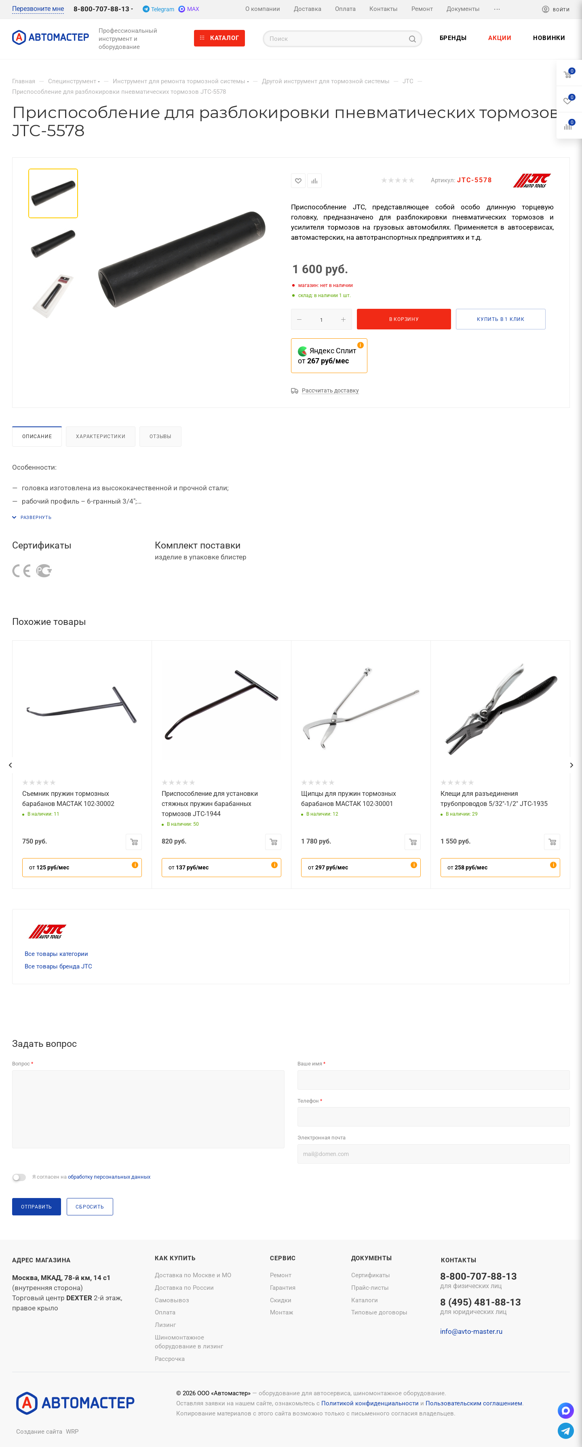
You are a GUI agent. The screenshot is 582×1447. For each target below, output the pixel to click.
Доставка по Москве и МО (193, 1275)
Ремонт (280, 1275)
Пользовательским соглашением (474, 1403)
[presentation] (10, 765)
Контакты (458, 1260)
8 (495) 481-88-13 (480, 1307)
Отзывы (160, 436)
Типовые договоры (379, 1312)
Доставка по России (184, 1287)
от (49, 867)
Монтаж (281, 1312)
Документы (371, 1258)
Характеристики (100, 436)
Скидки (280, 1300)
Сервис (283, 1258)
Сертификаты (370, 1275)
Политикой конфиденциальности (370, 1403)
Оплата (165, 1312)
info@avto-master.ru (471, 1331)
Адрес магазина (41, 1260)
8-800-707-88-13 (101, 9)
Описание (37, 436)
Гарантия (282, 1287)
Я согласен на (91, 1177)
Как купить (175, 1258)
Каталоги (364, 1300)
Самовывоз (172, 1300)
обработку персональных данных (109, 1177)
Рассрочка (170, 1359)
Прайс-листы (370, 1287)
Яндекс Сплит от (327, 355)
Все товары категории (56, 954)
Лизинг (165, 1325)
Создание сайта (39, 1431)
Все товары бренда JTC (58, 966)
